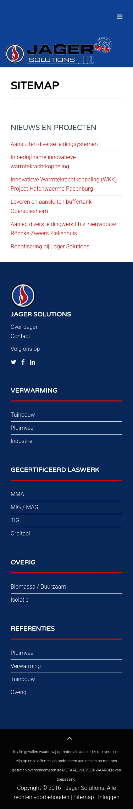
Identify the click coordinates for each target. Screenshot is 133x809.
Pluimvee (22, 428)
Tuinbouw (23, 414)
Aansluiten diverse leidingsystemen (54, 144)
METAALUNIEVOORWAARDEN (88, 770)
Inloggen (108, 797)
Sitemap (83, 797)
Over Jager (24, 327)
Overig (19, 692)
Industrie (21, 441)
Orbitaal (20, 533)
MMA (17, 494)
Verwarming (26, 666)
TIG (15, 520)
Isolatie (20, 599)
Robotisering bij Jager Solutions (50, 246)
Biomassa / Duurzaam (38, 586)
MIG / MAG (24, 507)
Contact (20, 336)
